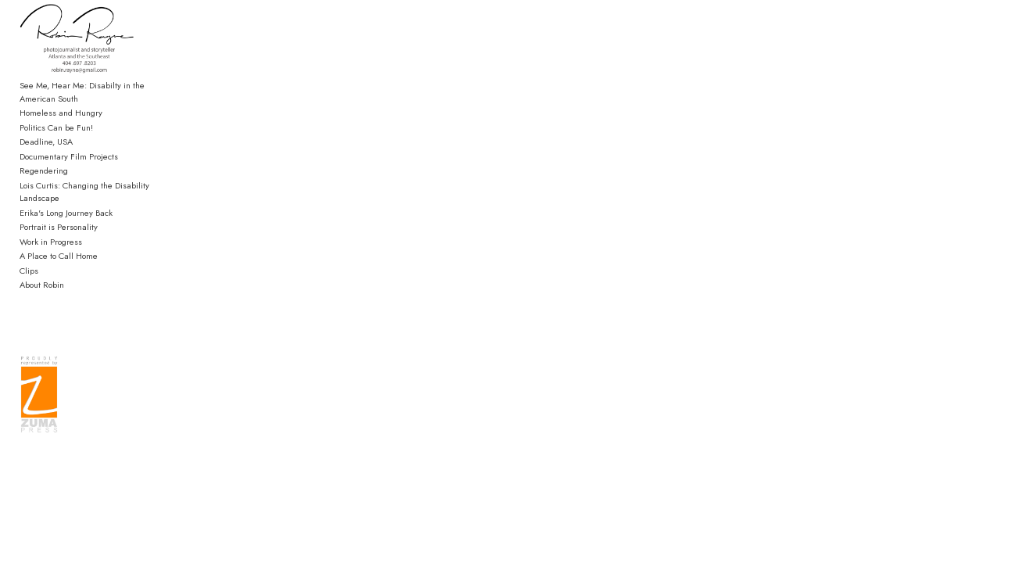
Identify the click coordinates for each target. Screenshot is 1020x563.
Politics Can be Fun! (56, 151)
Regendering (44, 194)
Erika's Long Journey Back (66, 223)
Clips (29, 281)
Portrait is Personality (59, 237)
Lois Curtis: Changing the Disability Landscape (105, 209)
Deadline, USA (46, 166)
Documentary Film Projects (69, 180)
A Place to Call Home (59, 266)
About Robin (42, 295)
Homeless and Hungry (61, 137)
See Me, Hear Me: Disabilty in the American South (101, 116)
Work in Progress (51, 252)
